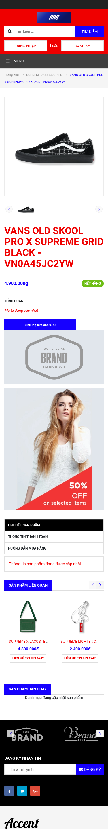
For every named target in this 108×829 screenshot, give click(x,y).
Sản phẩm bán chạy (28, 689)
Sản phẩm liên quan (28, 585)
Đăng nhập (25, 46)
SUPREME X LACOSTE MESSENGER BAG (42, 641)
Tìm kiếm (90, 31)
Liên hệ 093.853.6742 (28, 658)
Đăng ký (82, 46)
